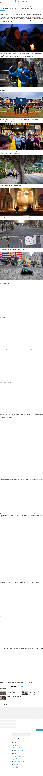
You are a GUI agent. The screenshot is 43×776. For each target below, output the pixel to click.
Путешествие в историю (18, 761)
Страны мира (16, 764)
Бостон (15, 10)
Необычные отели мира (18, 756)
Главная (3, 6)
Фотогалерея (16, 767)
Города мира (16, 742)
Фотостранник (4, 773)
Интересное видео (17, 747)
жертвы (19, 10)
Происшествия (9, 6)
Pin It (22, 686)
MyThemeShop (38, 773)
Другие (14, 744)
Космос (15, 748)
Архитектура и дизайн (18, 740)
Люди (14, 751)
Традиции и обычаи (17, 766)
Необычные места (17, 755)
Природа (15, 758)
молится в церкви (11, 217)
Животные (15, 745)
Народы (15, 753)
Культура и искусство (18, 750)
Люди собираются (4, 315)
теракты (22, 10)
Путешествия (16, 762)
